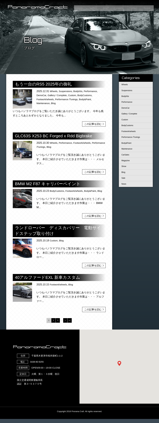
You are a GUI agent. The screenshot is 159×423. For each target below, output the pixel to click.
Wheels (54, 91)
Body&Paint (89, 99)
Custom (75, 95)
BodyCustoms (88, 95)
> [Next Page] (65, 324)
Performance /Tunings (69, 99)
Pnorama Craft (77, 415)
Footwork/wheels (45, 99)
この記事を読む (92, 123)
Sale (124, 187)
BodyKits (80, 91)
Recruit (146, 7)
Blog (100, 7)
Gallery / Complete (59, 95)
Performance (94, 91)
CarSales (126, 161)
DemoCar (41, 95)
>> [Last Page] (70, 324)
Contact (131, 7)
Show (124, 174)
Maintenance (43, 103)
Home (73, 7)
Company (115, 7)
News (124, 193)
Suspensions (67, 91)
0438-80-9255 (31, 365)
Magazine (126, 167)
